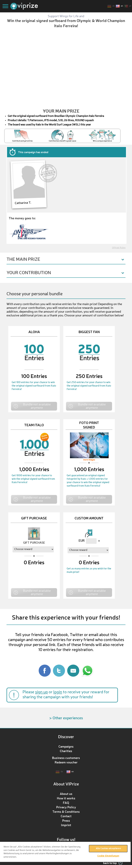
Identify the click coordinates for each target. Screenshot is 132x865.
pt (130, 6)
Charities (66, 751)
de (113, 6)
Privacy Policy (66, 807)
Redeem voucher (66, 762)
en (122, 6)
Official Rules (118, 248)
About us (66, 794)
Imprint (66, 825)
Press (66, 820)
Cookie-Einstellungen (108, 856)
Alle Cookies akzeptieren (108, 848)
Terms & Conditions (66, 811)
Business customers (66, 758)
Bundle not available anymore (37, 405)
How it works (66, 798)
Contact (66, 816)
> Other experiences (66, 717)
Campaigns (66, 746)
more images (89, 460)
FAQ (66, 803)
